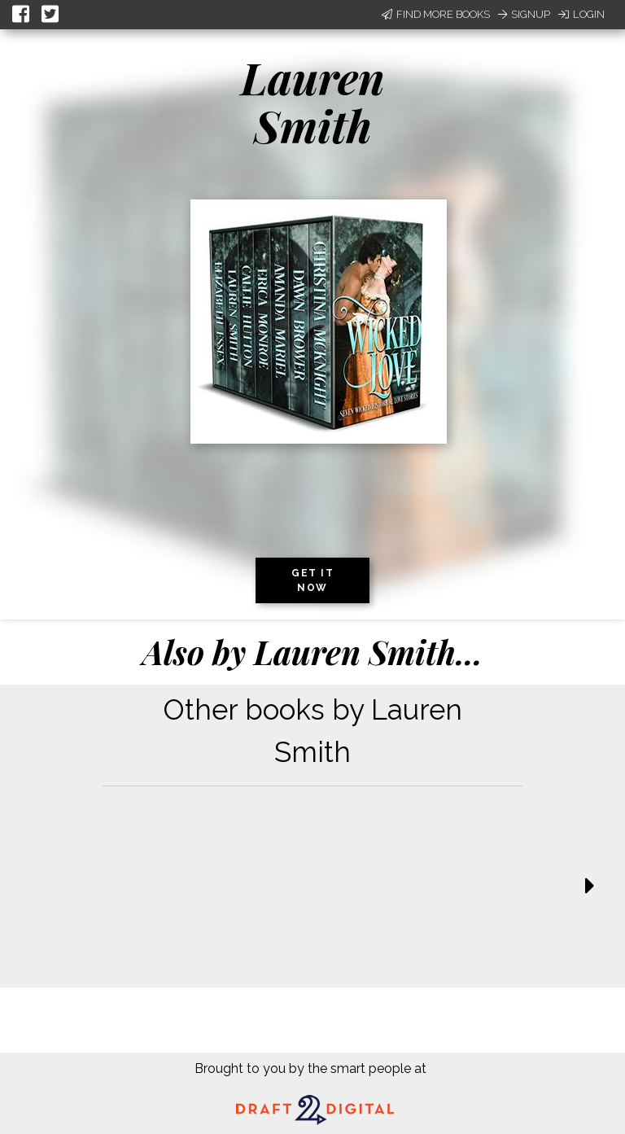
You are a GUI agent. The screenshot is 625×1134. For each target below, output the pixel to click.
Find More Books (436, 14)
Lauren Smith (313, 101)
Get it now (312, 580)
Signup (524, 14)
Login (581, 14)
